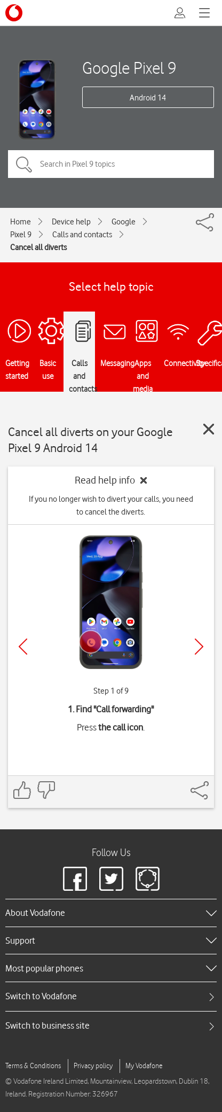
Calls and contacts (82, 234)
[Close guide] (208, 429)
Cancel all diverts (38, 247)
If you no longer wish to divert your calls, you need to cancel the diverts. (111, 505)
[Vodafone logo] (13, 12)
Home (20, 222)
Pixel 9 (20, 234)
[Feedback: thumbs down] (46, 790)
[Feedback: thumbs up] (22, 790)
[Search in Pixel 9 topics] (111, 164)
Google (124, 222)
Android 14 (148, 98)
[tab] (111, 996)
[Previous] (23, 647)
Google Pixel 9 (129, 67)
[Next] (199, 647)
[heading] (111, 913)
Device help (71, 222)
